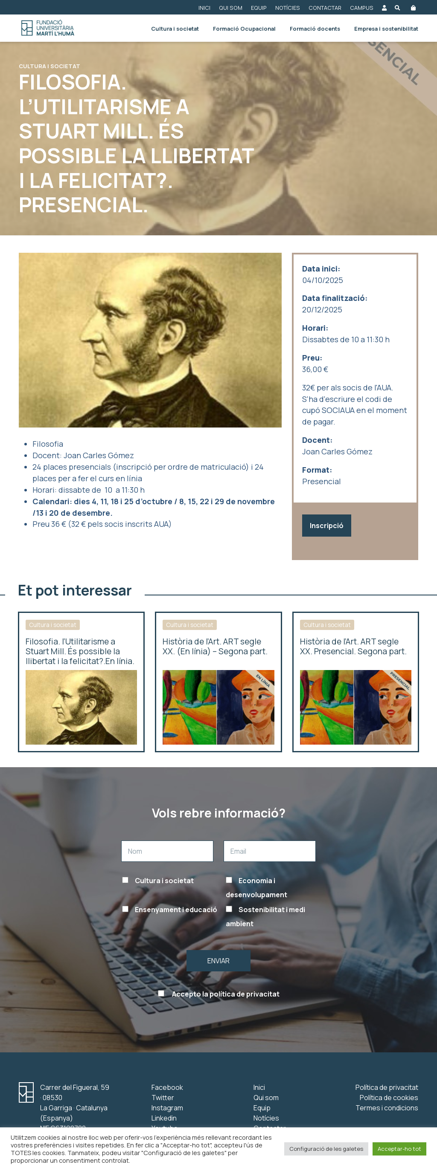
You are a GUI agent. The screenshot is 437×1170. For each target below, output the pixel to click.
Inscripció (327, 525)
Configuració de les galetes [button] (326, 1149)
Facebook (167, 1087)
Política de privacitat (386, 1087)
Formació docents (315, 28)
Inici (204, 8)
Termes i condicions (386, 1107)
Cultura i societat (175, 28)
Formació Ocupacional (244, 28)
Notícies (287, 8)
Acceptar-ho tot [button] (399, 1149)
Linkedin (164, 1118)
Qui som (230, 8)
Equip (259, 8)
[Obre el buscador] (397, 7)
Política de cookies (389, 1097)
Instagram (167, 1107)
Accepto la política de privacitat (219, 994)
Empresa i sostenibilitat (386, 28)
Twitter (162, 1097)
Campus (361, 8)
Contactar (325, 8)
